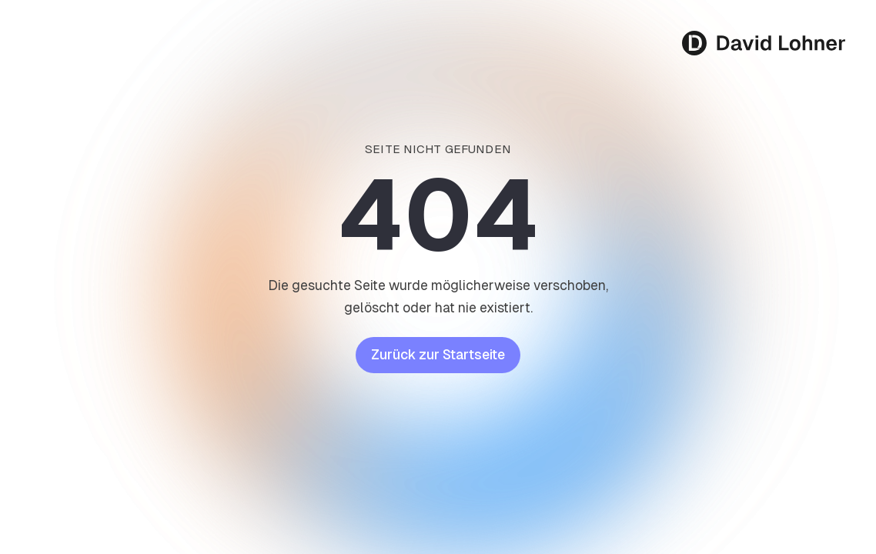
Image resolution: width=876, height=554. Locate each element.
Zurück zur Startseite (438, 354)
